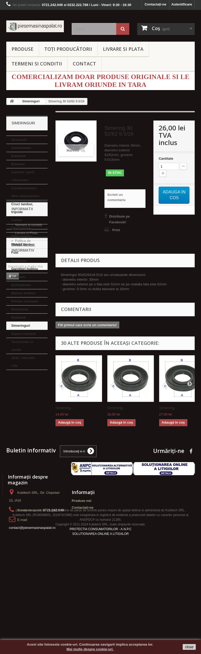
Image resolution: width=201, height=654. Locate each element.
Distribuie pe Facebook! (119, 219)
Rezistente (19, 309)
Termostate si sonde (22, 346)
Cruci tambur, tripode (22, 208)
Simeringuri (20, 326)
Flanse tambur (23, 244)
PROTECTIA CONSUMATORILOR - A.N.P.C (101, 618)
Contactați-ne (155, 4)
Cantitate (166, 158)
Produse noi (81, 557)
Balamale (18, 156)
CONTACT (84, 63)
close (189, 647)
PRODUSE (23, 49)
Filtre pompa (21, 236)
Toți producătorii (68, 49)
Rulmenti (18, 317)
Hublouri (18, 277)
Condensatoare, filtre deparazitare (25, 192)
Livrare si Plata (26, 407)
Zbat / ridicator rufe (23, 362)
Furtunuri (18, 261)
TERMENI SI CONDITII (37, 63)
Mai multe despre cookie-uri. (90, 649)
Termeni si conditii (28, 400)
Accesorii (19, 140)
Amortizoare (21, 148)
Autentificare (181, 4)
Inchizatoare (21, 285)
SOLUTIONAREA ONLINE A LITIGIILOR (100, 623)
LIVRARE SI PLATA (123, 49)
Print (116, 230)
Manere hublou (23, 293)
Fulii (14, 252)
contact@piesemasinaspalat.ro (32, 584)
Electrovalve (21, 228)
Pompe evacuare (24, 301)
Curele (16, 220)
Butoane (18, 164)
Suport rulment (23, 334)
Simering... (64, 408)
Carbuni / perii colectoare (22, 176)
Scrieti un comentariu (116, 197)
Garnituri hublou (24, 269)
